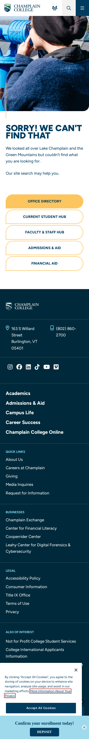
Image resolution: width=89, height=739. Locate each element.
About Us (14, 459)
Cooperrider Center (23, 536)
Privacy (12, 611)
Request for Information (27, 493)
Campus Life (20, 412)
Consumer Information (26, 586)
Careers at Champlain (25, 467)
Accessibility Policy (23, 578)
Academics (18, 393)
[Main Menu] (82, 8)
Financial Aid (44, 263)
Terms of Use (17, 603)
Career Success (23, 422)
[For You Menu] (54, 8)
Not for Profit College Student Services (41, 641)
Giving (12, 476)
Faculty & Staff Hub (44, 232)
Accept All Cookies (41, 708)
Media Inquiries (19, 484)
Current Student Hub (44, 217)
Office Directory (44, 201)
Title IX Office (18, 595)
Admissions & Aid (44, 248)
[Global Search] (69, 8)
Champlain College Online (34, 432)
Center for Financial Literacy (31, 528)
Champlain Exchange (25, 519)
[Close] (76, 670)
